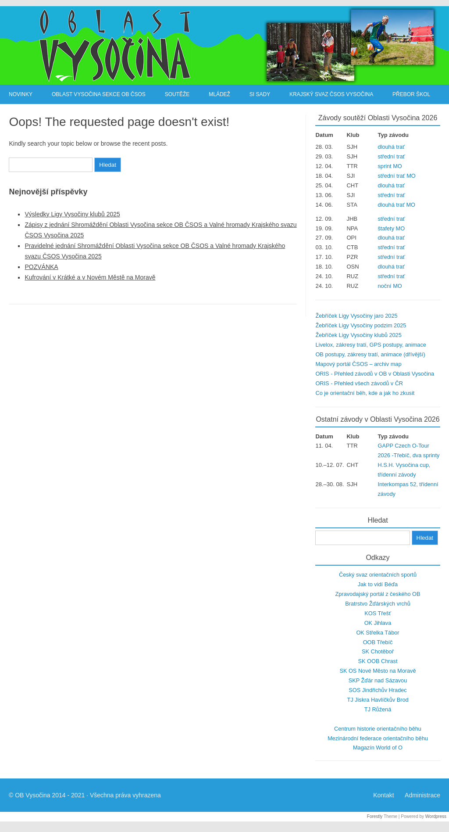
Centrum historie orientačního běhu (377, 728)
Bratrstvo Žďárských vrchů (377, 603)
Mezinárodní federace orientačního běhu (378, 738)
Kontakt (383, 795)
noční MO (390, 286)
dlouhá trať (391, 146)
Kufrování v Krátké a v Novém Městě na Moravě (90, 277)
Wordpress (435, 816)
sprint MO (390, 166)
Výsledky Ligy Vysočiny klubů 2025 (72, 214)
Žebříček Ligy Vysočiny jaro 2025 (356, 315)
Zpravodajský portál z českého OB (377, 594)
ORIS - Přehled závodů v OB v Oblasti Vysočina (374, 373)
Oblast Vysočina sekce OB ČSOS (99, 94)
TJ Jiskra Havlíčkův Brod (377, 699)
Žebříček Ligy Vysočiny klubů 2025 (358, 335)
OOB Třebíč (378, 642)
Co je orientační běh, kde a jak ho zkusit (364, 393)
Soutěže (177, 94)
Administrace (422, 795)
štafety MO (391, 228)
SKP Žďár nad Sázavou (378, 680)
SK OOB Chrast (378, 661)
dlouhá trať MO (396, 204)
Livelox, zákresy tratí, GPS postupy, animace (370, 344)
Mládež (219, 94)
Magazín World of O (378, 747)
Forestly (375, 816)
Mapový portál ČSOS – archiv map (358, 364)
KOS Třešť (377, 613)
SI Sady (259, 94)
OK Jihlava (378, 623)
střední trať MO (397, 175)
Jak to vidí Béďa (378, 584)
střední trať (391, 156)
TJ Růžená (378, 709)
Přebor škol (411, 94)
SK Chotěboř (378, 651)
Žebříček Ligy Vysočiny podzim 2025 (360, 325)
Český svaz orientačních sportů (378, 574)
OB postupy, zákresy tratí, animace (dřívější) (370, 354)
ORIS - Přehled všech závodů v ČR (359, 383)
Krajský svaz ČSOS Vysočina (331, 94)
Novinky (20, 94)
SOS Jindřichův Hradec (377, 690)
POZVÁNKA (41, 266)
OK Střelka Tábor (377, 632)
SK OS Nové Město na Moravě (377, 670)
